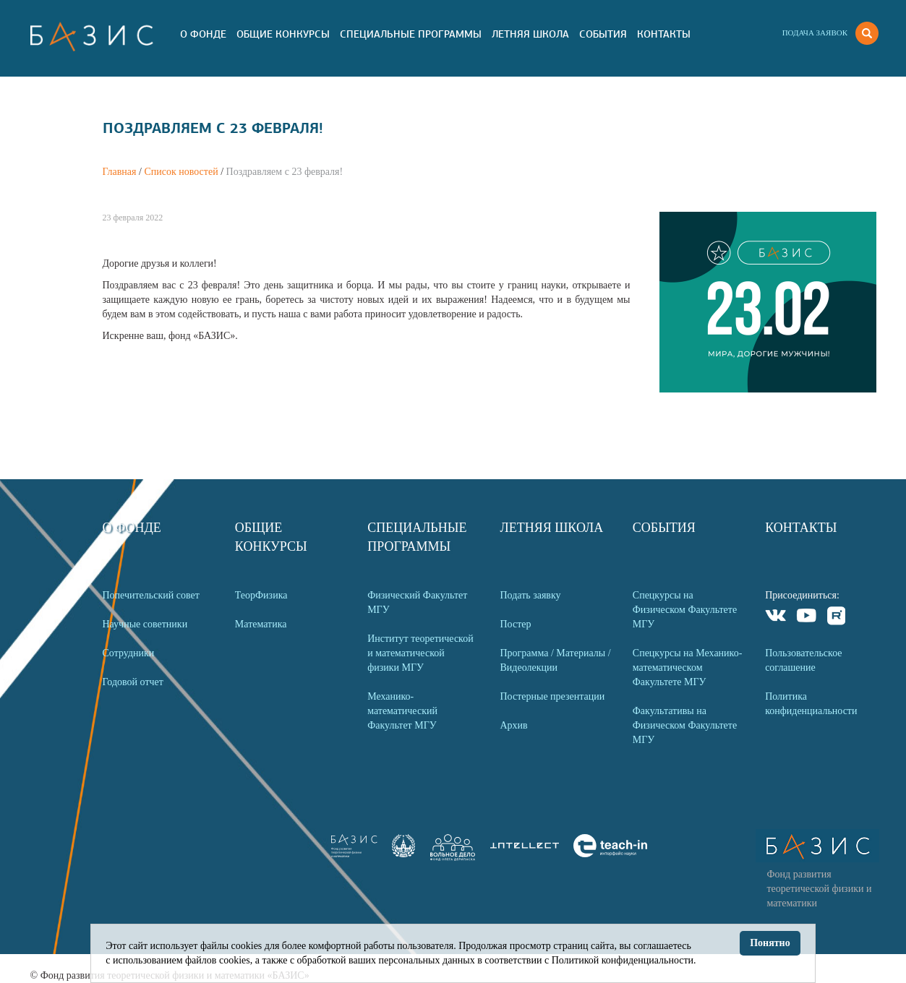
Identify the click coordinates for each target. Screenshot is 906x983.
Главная (120, 171)
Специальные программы (411, 33)
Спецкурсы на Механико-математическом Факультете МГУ (688, 667)
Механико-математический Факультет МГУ (402, 711)
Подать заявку (530, 595)
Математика (261, 624)
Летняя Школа (530, 33)
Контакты (664, 33)
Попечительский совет (151, 595)
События (603, 33)
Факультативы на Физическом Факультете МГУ (685, 725)
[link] (403, 854)
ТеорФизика (261, 595)
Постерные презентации (552, 696)
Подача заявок (814, 32)
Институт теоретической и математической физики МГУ (420, 653)
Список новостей (181, 171)
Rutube (837, 617)
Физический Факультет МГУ (417, 602)
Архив (513, 725)
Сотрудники (129, 653)
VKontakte (776, 617)
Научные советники (145, 624)
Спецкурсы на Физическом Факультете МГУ (685, 610)
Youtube (806, 617)
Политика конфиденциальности (811, 703)
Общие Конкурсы (283, 33)
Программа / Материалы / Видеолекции (555, 660)
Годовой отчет (133, 682)
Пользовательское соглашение (803, 660)
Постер (515, 624)
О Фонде (203, 33)
